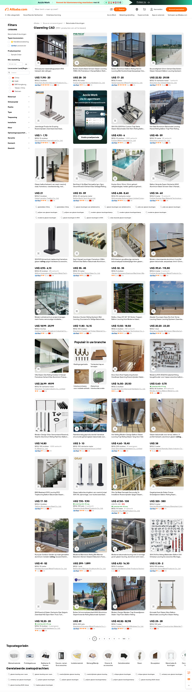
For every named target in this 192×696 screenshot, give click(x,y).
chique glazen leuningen (121, 674)
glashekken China (42, 207)
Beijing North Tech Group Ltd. (84, 198)
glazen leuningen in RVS (70, 218)
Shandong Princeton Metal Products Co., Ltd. (90, 626)
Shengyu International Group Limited (87, 449)
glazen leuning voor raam (18, 674)
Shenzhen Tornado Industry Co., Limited (50, 389)
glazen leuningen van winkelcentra (87, 207)
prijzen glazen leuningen (45, 680)
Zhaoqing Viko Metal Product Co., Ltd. (125, 511)
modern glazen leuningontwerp (100, 212)
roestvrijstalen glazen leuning (68, 674)
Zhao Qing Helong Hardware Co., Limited (126, 449)
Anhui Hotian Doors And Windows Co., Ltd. (127, 626)
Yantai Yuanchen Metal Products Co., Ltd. (127, 83)
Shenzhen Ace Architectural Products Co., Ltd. (52, 83)
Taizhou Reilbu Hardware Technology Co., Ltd (128, 331)
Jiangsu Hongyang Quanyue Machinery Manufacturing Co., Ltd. (128, 273)
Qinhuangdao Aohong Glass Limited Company (128, 198)
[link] (189, 672)
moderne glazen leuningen (156, 212)
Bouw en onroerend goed (52, 23)
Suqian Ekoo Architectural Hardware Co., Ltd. (128, 389)
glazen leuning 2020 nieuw (149, 680)
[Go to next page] (129, 638)
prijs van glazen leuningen (145, 207)
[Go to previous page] (89, 638)
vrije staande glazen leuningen (119, 218)
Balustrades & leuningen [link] (75, 23)
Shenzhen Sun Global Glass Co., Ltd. (163, 83)
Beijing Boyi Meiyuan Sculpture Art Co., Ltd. (89, 569)
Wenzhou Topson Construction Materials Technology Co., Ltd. (167, 626)
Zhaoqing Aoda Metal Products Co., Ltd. (88, 508)
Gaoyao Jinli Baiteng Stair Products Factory (127, 569)
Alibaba (36, 23)
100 (124, 639)
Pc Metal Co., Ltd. (41, 449)
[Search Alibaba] (71, 9)
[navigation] (18, 331)
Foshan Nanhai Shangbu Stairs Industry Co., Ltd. (167, 449)
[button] (111, 9)
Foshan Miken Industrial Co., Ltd (123, 140)
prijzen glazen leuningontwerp (94, 680)
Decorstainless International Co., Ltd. (49, 140)
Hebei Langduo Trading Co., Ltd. (47, 198)
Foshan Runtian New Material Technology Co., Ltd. (167, 198)
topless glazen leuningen (43, 685)
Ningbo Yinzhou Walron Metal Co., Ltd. (164, 391)
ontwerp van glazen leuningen (170, 674)
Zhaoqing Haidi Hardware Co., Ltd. (47, 628)
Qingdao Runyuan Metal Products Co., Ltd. (51, 569)
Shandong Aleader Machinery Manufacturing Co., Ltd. (167, 331)
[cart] (145, 10)
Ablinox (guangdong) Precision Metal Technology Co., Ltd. (52, 273)
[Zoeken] (120, 9)
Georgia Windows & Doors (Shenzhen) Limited (167, 506)
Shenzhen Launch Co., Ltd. (160, 140)
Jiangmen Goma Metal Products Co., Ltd (165, 569)
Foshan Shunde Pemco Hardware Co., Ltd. (89, 83)
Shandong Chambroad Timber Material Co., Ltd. (90, 331)
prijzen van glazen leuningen (46, 212)
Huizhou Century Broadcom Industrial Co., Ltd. (52, 331)
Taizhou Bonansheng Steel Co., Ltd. (48, 506)
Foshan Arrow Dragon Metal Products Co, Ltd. (167, 273)
